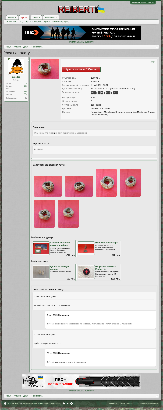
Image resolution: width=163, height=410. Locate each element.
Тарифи (46, 22)
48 (26, 98)
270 (25, 94)
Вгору (68, 403)
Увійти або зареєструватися (143, 2)
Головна (64, 403)
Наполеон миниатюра (106, 242)
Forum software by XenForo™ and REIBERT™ (125, 409)
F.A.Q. (21, 22)
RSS (71, 403)
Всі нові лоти (11, 22)
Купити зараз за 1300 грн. (81, 69)
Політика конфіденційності (147, 403)
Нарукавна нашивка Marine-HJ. (105, 267)
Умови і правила (126, 403)
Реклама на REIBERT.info (81, 42)
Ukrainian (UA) (12, 403)
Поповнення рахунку (60, 22)
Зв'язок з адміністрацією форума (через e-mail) (42, 403)
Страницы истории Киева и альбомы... (60, 244)
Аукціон (24, 18)
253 (25, 91)
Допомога (113, 403)
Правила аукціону (33, 22)
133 (25, 86)
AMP (153, 62)
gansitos (16, 77)
